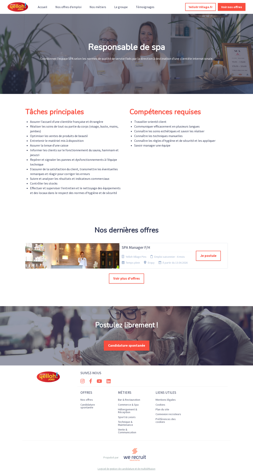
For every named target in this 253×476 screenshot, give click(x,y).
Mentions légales (166, 399)
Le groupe (121, 7)
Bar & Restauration (129, 399)
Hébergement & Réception (127, 411)
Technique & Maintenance (125, 423)
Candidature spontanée (126, 345)
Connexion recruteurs (168, 414)
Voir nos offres (231, 7)
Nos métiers (98, 7)
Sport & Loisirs (127, 417)
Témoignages (145, 7)
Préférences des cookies (166, 420)
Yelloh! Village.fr (200, 7)
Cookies (160, 404)
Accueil (42, 7)
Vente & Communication (127, 431)
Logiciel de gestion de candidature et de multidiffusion (126, 468)
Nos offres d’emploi (68, 7)
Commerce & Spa (128, 404)
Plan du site (162, 409)
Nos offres (86, 399)
